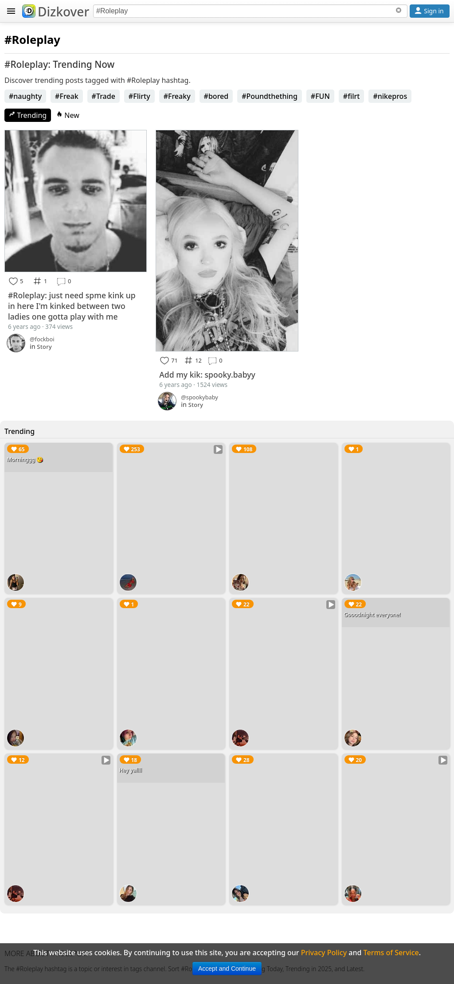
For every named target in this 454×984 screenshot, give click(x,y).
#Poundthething (269, 96)
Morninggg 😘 (25, 459)
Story (44, 347)
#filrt (351, 96)
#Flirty (139, 96)
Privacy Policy (324, 952)
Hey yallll (130, 770)
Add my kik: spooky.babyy (207, 374)
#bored (216, 96)
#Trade (103, 96)
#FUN (320, 96)
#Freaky (177, 96)
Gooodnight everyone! (372, 614)
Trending (28, 115)
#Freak (66, 96)
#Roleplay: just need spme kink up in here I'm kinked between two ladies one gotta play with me (72, 306)
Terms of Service (391, 952)
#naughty (25, 96)
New (67, 115)
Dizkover (55, 11)
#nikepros (390, 96)
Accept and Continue (227, 968)
